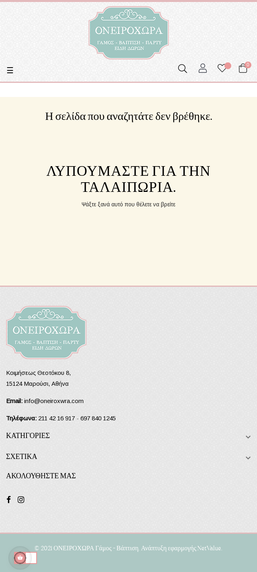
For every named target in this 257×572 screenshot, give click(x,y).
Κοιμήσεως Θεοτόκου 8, (38, 372)
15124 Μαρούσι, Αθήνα (37, 383)
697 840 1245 (98, 418)
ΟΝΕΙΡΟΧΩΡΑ (73, 548)
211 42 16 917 (56, 418)
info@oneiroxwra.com (54, 400)
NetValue (209, 548)
